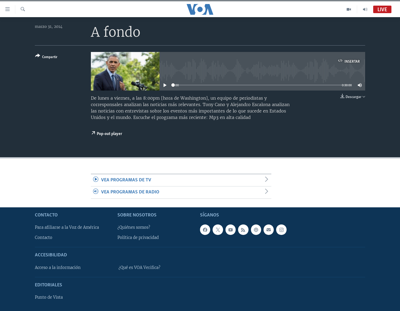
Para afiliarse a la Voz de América (67, 227)
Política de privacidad (138, 237)
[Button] (46, 57)
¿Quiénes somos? (133, 227)
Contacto (43, 237)
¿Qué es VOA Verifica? (139, 267)
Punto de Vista (49, 297)
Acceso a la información (58, 267)
